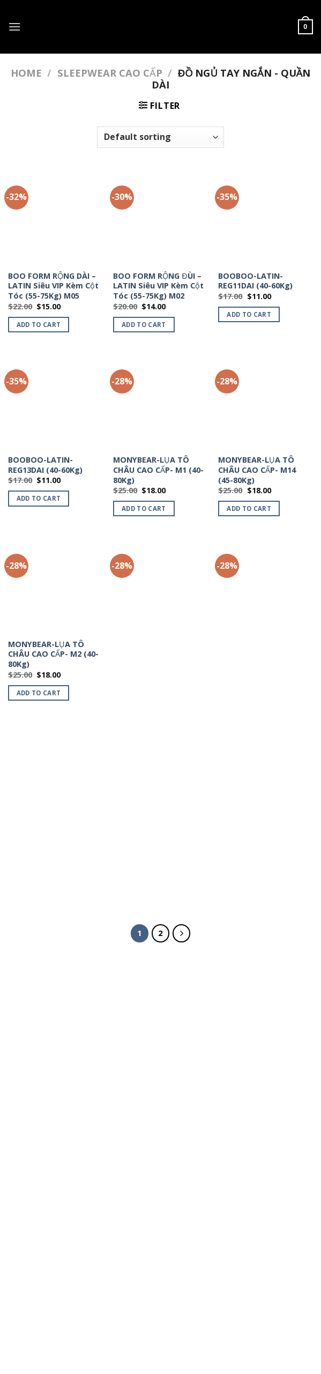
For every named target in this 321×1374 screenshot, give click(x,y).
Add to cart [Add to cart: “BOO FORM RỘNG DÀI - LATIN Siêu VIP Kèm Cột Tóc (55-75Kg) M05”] (39, 325)
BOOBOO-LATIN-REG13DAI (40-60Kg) (45, 465)
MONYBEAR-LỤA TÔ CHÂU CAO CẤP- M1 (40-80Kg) (158, 470)
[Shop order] (160, 137)
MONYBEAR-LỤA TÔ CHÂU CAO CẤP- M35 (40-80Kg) (152, 838)
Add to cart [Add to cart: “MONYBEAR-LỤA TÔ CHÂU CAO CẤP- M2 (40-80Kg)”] (39, 693)
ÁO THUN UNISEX (266, 1280)
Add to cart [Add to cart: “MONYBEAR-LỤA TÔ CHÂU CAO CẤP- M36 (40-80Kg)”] (249, 877)
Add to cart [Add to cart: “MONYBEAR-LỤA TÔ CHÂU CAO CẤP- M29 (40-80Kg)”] (39, 877)
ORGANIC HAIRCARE (50, 1062)
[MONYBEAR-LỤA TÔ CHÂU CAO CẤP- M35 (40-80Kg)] (160, 769)
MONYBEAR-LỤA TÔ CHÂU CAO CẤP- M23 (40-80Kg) (152, 654)
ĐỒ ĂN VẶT (31, 1012)
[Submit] (246, 1010)
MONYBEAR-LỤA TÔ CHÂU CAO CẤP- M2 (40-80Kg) (53, 654)
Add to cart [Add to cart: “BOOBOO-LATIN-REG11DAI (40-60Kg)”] (249, 314)
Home (26, 72)
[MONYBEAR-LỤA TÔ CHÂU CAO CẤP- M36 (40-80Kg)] (265, 769)
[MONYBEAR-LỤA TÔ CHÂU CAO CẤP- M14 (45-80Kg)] (265, 400)
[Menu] (14, 26)
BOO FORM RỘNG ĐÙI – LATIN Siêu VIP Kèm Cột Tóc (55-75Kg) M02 (158, 286)
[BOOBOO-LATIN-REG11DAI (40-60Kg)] (265, 216)
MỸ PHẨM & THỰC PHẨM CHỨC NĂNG (162, 1280)
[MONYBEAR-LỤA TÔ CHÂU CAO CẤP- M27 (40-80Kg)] (265, 585)
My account (224, 1288)
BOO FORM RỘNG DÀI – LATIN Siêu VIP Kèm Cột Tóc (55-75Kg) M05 (53, 286)
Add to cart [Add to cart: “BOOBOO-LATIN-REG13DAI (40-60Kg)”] (39, 498)
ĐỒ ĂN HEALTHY (42, 1037)
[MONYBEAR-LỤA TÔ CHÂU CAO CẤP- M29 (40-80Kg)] (55, 769)
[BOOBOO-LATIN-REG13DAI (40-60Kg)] (55, 400)
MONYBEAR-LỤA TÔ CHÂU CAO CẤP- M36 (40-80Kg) (257, 838)
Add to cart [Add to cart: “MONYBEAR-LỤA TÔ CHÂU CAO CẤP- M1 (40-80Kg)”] (144, 508)
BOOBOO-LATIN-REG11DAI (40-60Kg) (255, 281)
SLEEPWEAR (95, 1288)
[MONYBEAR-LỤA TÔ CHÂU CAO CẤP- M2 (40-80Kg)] (55, 585)
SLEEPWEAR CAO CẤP (109, 72)
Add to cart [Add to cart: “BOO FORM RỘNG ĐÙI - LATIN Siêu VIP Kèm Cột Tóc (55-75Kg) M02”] (144, 325)
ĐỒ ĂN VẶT (69, 1280)
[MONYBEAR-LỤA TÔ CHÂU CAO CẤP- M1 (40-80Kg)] (160, 400)
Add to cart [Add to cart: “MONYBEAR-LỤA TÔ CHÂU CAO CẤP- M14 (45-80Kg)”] (249, 508)
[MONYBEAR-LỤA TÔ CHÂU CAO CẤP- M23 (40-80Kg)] (160, 585)
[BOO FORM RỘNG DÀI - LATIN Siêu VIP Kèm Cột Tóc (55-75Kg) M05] (55, 216)
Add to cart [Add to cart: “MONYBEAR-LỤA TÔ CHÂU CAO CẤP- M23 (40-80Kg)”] (144, 693)
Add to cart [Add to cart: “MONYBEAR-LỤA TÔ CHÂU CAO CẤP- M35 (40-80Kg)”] (144, 877)
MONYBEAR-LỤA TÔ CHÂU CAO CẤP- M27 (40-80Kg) (257, 654)
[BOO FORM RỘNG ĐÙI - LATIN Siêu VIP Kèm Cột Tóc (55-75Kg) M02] (160, 216)
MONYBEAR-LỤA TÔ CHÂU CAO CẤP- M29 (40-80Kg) (47, 838)
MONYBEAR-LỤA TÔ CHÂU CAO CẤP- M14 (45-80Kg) (257, 470)
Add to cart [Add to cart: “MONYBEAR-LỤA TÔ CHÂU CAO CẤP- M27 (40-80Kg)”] (249, 693)
